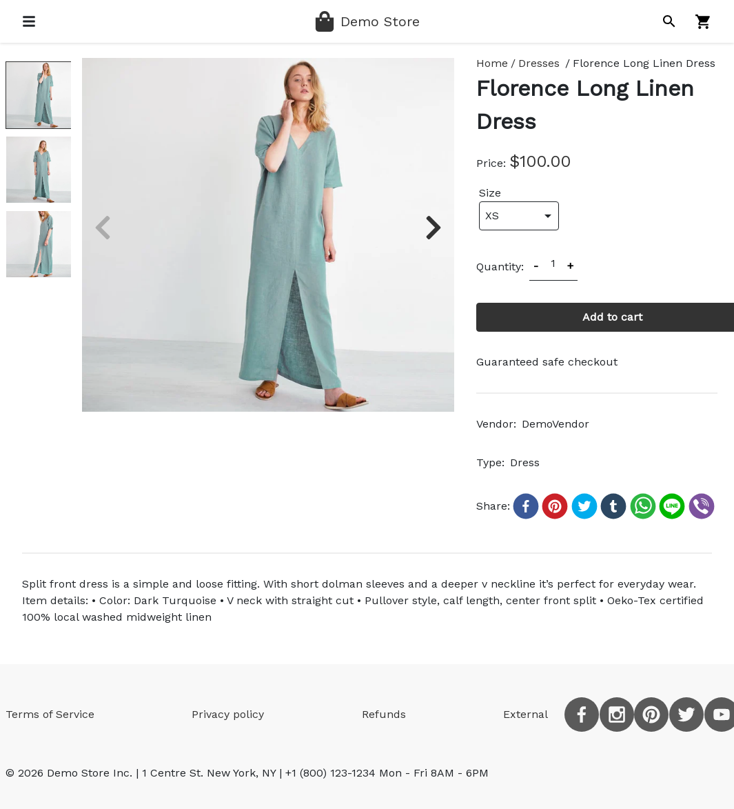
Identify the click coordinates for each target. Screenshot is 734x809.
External (525, 714)
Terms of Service (50, 714)
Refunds (384, 714)
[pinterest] (651, 714)
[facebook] (581, 714)
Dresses (539, 63)
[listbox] (268, 235)
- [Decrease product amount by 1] (535, 265)
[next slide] (433, 227)
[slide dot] (38, 95)
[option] (268, 235)
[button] (524, 506)
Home (492, 63)
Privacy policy (228, 714)
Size (490, 192)
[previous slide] (103, 227)
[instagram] (617, 714)
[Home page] (367, 21)
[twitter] (686, 714)
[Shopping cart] (703, 21)
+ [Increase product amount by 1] (570, 265)
